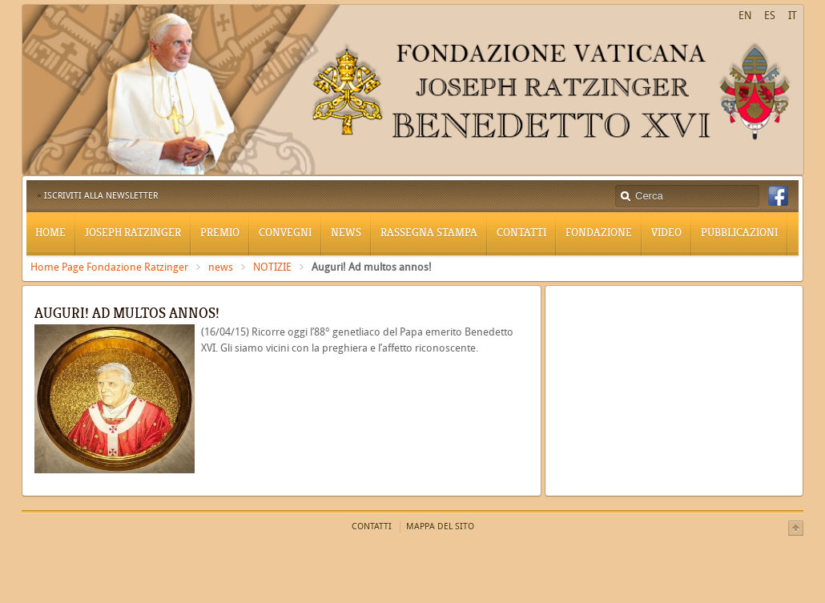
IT (792, 16)
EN (744, 16)
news (220, 267)
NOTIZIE (272, 267)
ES (769, 16)
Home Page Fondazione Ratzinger (109, 267)
